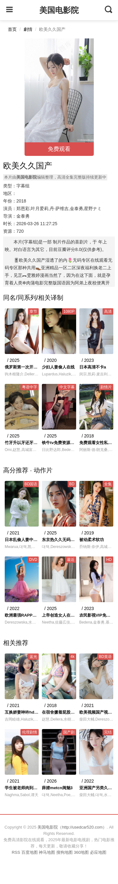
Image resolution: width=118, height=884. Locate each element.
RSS (16, 852)
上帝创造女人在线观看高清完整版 (59, 615)
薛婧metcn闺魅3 (57, 787)
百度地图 (29, 852)
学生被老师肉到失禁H (22, 787)
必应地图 (98, 852)
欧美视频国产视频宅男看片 (96, 712)
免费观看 (59, 149)
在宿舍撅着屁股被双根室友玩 (59, 712)
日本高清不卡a (92, 367)
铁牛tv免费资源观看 (59, 442)
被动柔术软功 (91, 539)
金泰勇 (23, 216)
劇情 (28, 29)
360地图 (81, 852)
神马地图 (47, 852)
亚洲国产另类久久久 (96, 787)
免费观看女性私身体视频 (96, 442)
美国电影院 (59, 10)
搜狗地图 (64, 852)
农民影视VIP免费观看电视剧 (96, 615)
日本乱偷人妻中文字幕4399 (22, 539)
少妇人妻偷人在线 (58, 367)
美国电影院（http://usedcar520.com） (72, 827)
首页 (12, 29)
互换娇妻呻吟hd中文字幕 (22, 712)
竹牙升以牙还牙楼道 (22, 442)
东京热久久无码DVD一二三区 (59, 539)
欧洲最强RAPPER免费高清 (22, 615)
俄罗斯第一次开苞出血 (22, 367)
